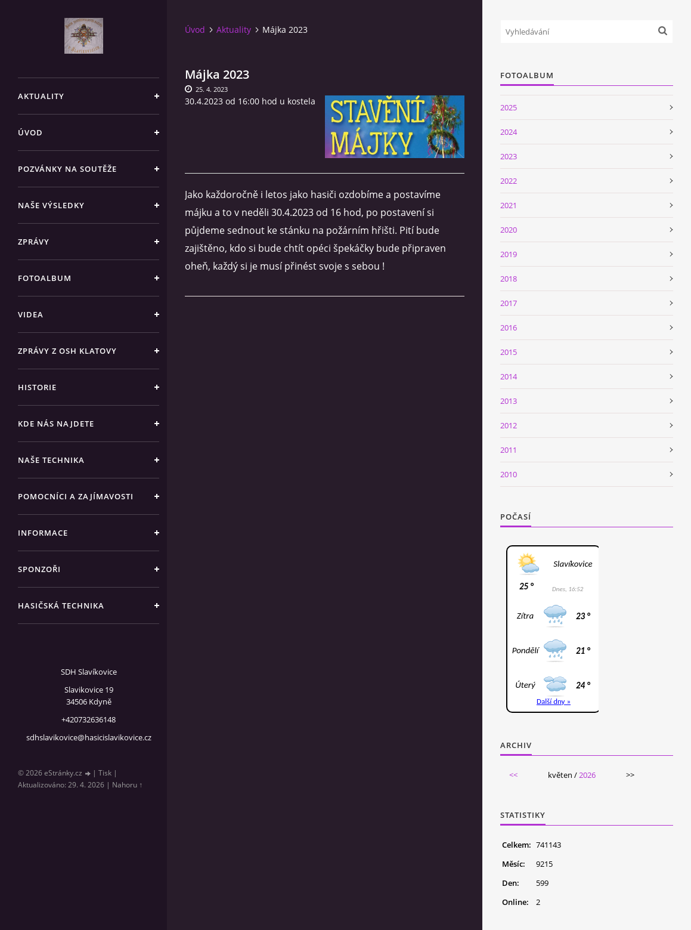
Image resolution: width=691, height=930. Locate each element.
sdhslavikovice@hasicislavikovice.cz (88, 737)
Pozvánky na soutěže (67, 168)
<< (513, 775)
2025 (508, 107)
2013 (508, 401)
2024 (508, 131)
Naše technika (51, 460)
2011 (508, 449)
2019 (508, 254)
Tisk (104, 773)
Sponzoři (39, 569)
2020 (508, 229)
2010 (508, 474)
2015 (508, 352)
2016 (508, 327)
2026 (587, 775)
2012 (508, 425)
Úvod (30, 132)
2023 (508, 156)
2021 (508, 205)
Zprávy (33, 241)
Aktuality (41, 96)
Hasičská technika (61, 605)
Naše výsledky (51, 205)
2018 (508, 278)
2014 (508, 376)
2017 (508, 303)
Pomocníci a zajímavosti (76, 496)
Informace (43, 532)
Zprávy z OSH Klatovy (67, 350)
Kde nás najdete (56, 423)
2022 (508, 180)
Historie (37, 387)
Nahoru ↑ (127, 785)
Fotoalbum (45, 278)
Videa (31, 314)
